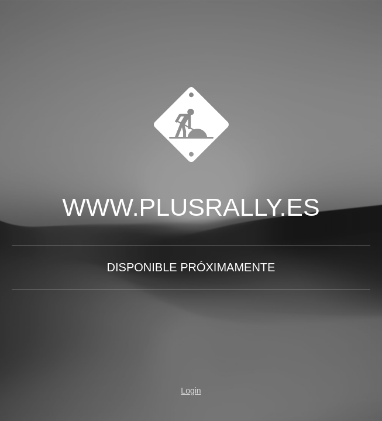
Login (191, 390)
